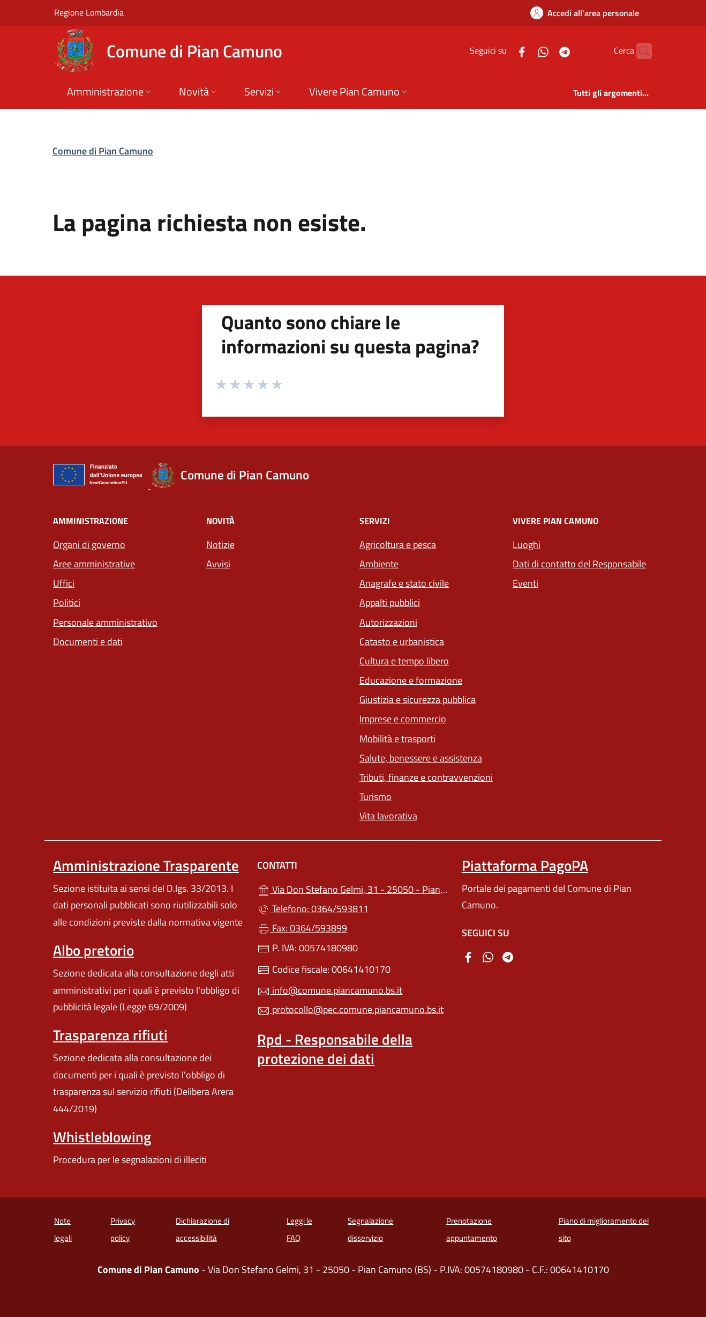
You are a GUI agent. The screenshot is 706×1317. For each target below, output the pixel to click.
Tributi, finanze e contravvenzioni (429, 776)
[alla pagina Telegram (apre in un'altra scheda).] (543, 50)
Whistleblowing (102, 1137)
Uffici (63, 583)
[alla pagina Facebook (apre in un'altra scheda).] (501, 50)
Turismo (375, 796)
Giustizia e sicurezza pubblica (417, 699)
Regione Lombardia (89, 12)
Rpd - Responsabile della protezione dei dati (334, 1049)
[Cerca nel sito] (639, 51)
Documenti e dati (88, 641)
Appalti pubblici (389, 602)
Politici (66, 602)
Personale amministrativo (105, 622)
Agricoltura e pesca (397, 544)
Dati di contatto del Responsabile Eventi (579, 573)
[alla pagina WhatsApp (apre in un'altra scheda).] (522, 50)
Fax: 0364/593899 (302, 928)
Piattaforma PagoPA (525, 865)
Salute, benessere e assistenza (420, 758)
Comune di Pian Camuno (102, 151)
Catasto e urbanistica (401, 641)
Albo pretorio (93, 950)
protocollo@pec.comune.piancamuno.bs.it (350, 1009)
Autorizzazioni (388, 622)
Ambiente (379, 564)
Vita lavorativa (388, 816)
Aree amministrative (94, 564)
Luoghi (526, 544)
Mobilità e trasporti (429, 737)
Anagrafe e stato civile (404, 583)
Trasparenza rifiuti (110, 1035)
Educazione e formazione (410, 680)
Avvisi (218, 564)
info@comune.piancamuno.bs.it (329, 990)
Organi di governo (89, 544)
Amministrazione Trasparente (146, 865)
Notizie (220, 544)
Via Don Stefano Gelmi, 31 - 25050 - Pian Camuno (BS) (352, 888)
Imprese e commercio (402, 719)
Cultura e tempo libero (404, 661)
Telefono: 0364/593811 (313, 908)
